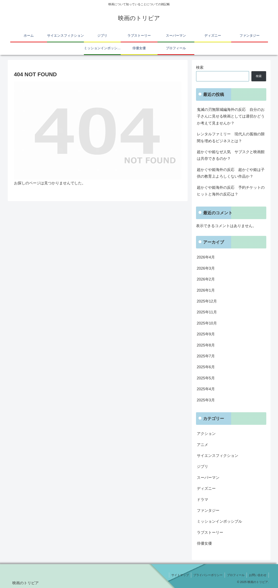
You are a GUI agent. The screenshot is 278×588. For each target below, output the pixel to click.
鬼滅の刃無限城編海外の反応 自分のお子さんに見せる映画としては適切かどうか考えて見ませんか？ (231, 116)
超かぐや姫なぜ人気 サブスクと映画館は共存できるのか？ (231, 155)
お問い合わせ (257, 575)
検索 (200, 67)
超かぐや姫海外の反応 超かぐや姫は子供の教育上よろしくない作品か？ (231, 173)
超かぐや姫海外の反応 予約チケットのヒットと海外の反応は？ (231, 190)
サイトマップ (180, 575)
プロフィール (236, 575)
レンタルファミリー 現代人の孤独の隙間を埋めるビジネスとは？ (231, 137)
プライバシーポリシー (208, 575)
